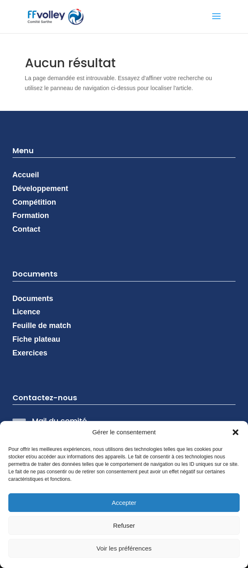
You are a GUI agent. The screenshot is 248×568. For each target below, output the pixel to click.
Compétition (34, 202)
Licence (26, 312)
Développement (40, 188)
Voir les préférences (124, 548)
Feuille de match (41, 325)
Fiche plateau (36, 339)
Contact (26, 229)
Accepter (124, 502)
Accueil (25, 175)
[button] (235, 432)
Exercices (29, 353)
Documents (32, 298)
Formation (30, 215)
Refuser (124, 525)
